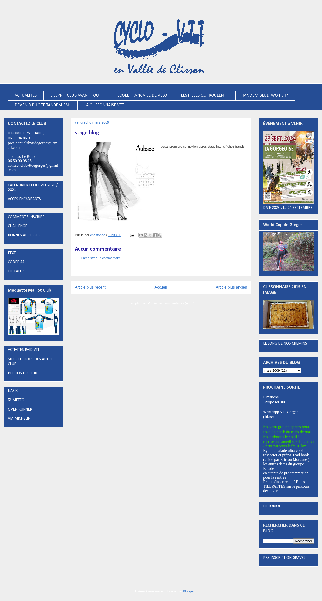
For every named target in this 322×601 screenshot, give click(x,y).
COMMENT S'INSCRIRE (26, 217)
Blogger (188, 591)
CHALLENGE (17, 226)
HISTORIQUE (273, 506)
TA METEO (16, 400)
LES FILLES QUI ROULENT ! (205, 95)
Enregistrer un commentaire (101, 258)
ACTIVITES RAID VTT (23, 350)
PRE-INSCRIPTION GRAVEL (284, 558)
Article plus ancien (231, 287)
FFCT (12, 253)
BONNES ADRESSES (24, 235)
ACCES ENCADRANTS (24, 199)
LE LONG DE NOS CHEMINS (285, 344)
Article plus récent (90, 287)
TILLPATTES (16, 271)
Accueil (161, 287)
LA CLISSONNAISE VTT (104, 105)
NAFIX (13, 391)
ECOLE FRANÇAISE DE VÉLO (142, 95)
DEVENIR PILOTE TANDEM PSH (43, 105)
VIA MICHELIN (19, 419)
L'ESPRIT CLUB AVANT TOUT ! (77, 95)
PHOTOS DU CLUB (22, 373)
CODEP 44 (16, 262)
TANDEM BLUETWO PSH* (265, 95)
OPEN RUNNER (20, 409)
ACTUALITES (26, 95)
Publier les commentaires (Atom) (171, 303)
